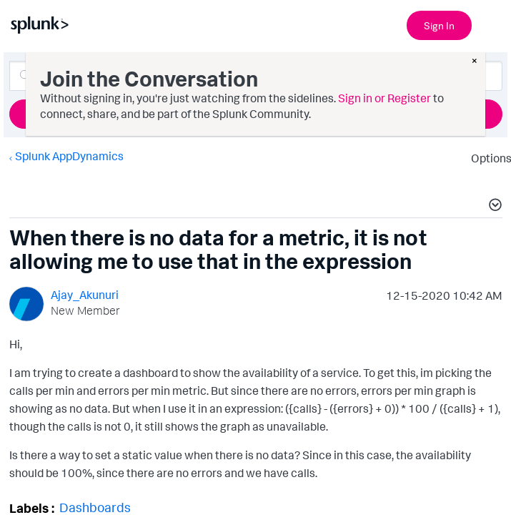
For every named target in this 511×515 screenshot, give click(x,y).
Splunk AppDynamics (68, 156)
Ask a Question (255, 113)
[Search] (255, 76)
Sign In (439, 25)
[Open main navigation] (491, 23)
